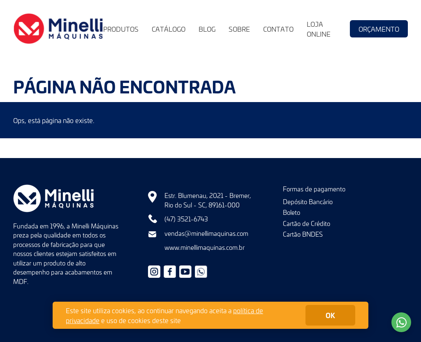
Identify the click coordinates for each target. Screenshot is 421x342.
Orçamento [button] (379, 28)
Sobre (239, 28)
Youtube (185, 271)
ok (330, 315)
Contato (278, 28)
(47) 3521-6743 (186, 219)
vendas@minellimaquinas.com (206, 233)
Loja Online (319, 28)
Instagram (154, 271)
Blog (207, 28)
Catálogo (168, 28)
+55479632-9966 (201, 271)
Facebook (170, 271)
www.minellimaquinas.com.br (204, 247)
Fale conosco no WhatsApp (401, 322)
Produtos (121, 28)
